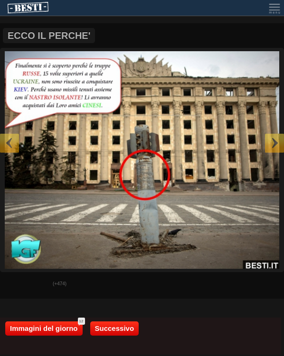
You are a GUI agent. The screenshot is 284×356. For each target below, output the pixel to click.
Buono (15, 284)
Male (38, 284)
